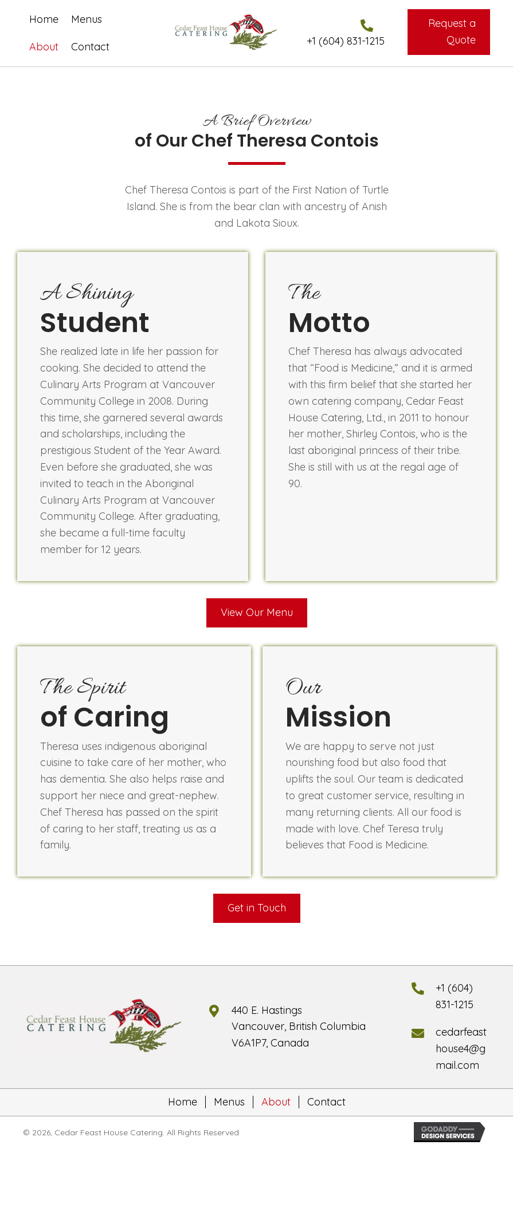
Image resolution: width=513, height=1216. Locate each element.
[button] (449, 32)
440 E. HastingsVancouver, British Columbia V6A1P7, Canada (299, 1027)
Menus (229, 1102)
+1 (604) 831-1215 (346, 41)
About (276, 1102)
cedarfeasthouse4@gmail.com (461, 1048)
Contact (326, 1102)
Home (182, 1102)
